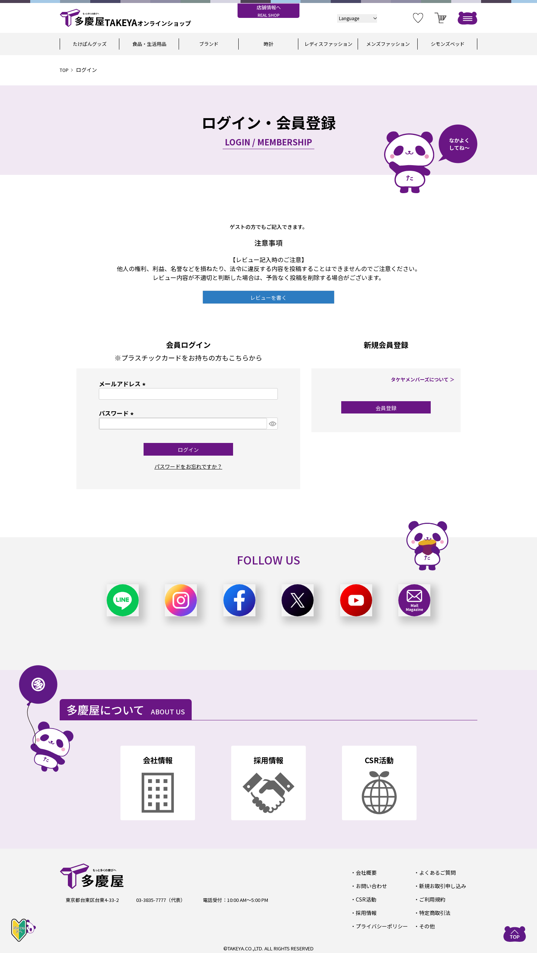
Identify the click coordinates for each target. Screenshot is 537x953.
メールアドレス (123, 383)
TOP (65, 69)
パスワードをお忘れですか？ (188, 466)
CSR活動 (364, 898)
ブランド (209, 43)
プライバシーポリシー (379, 923)
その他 (426, 923)
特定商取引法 (433, 910)
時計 (268, 43)
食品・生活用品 (149, 43)
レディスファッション (328, 43)
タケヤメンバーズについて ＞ (425, 379)
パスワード (117, 413)
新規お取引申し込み (440, 884)
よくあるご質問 (436, 872)
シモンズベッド (448, 43)
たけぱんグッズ (90, 43)
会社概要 (365, 872)
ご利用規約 (431, 898)
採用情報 (365, 910)
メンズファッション (388, 43)
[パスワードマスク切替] (272, 423)
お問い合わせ (369, 884)
